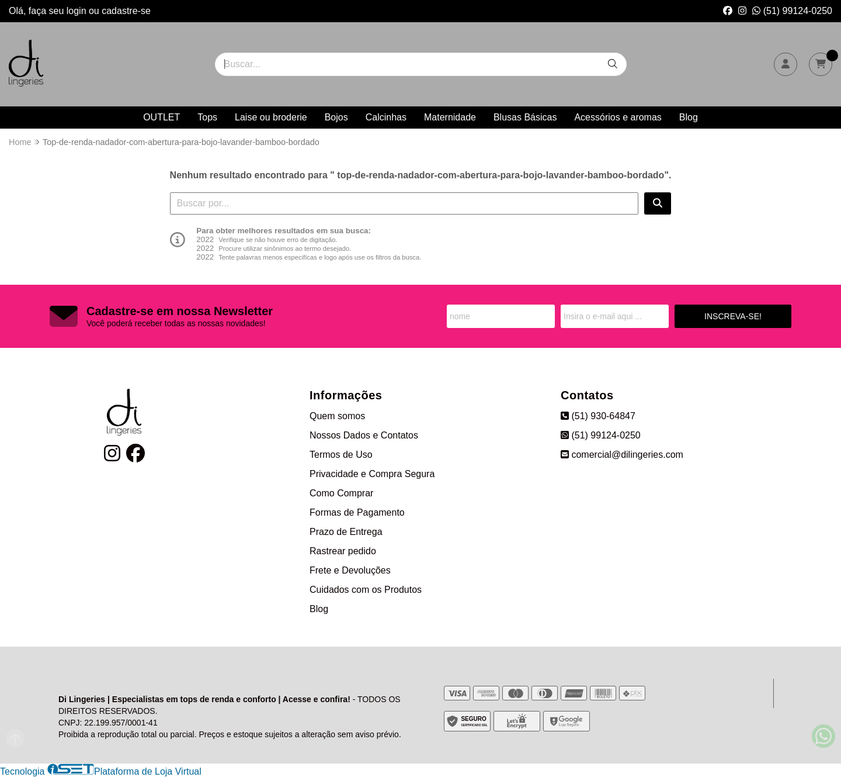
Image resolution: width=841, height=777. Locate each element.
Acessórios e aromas (617, 117)
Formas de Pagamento (357, 512)
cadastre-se (126, 11)
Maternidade (450, 117)
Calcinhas (386, 117)
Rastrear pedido (343, 551)
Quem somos (337, 416)
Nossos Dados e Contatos (364, 435)
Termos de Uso (341, 455)
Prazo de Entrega (346, 532)
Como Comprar (341, 493)
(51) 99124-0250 (792, 11)
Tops (207, 117)
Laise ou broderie (271, 117)
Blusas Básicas (525, 117)
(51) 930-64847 (598, 416)
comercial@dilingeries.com (622, 455)
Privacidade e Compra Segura (372, 474)
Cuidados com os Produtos (366, 590)
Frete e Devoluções (350, 570)
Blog (688, 117)
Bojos (336, 117)
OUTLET (161, 117)
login (78, 11)
